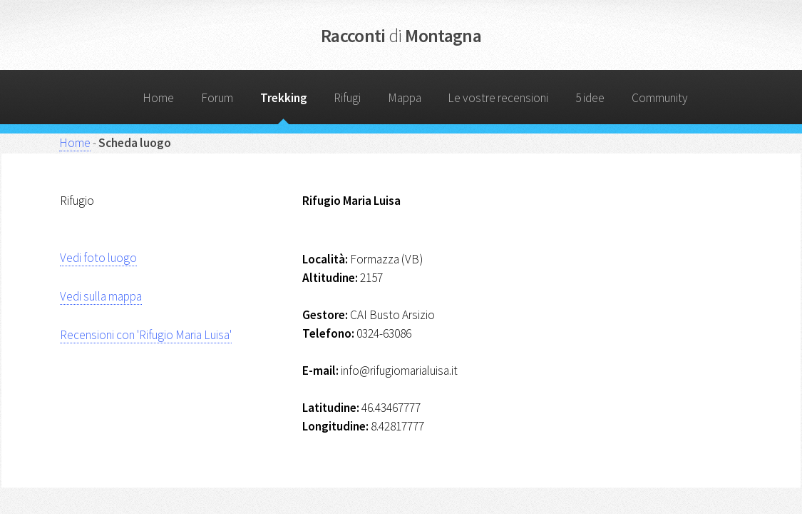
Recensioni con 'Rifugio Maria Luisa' (146, 335)
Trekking (283, 98)
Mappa (404, 98)
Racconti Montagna (401, 35)
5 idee (590, 98)
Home (158, 98)
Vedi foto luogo (98, 258)
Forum (217, 98)
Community (660, 98)
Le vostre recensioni (498, 98)
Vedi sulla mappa (101, 296)
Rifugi (347, 98)
